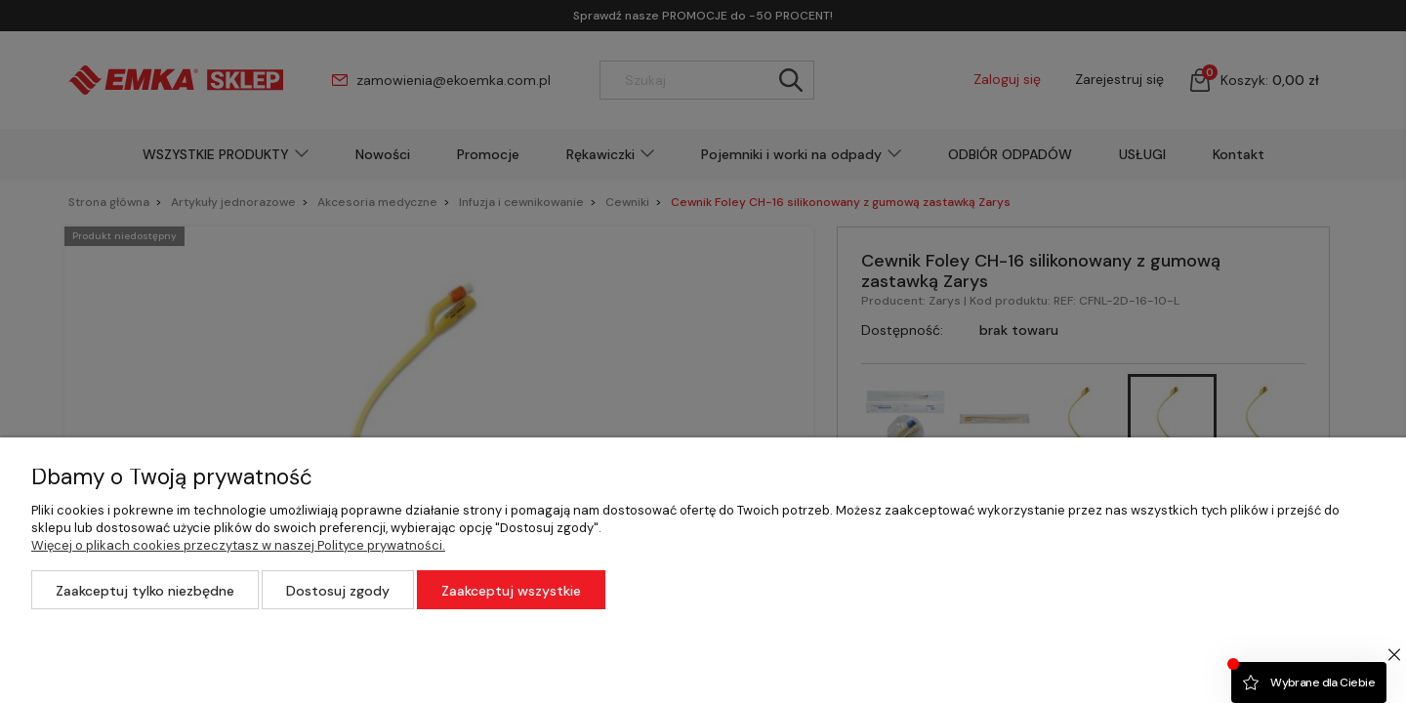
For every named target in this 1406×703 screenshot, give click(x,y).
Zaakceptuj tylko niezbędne (145, 591)
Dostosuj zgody (338, 591)
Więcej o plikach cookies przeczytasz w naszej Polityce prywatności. (238, 545)
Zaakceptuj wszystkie (511, 591)
